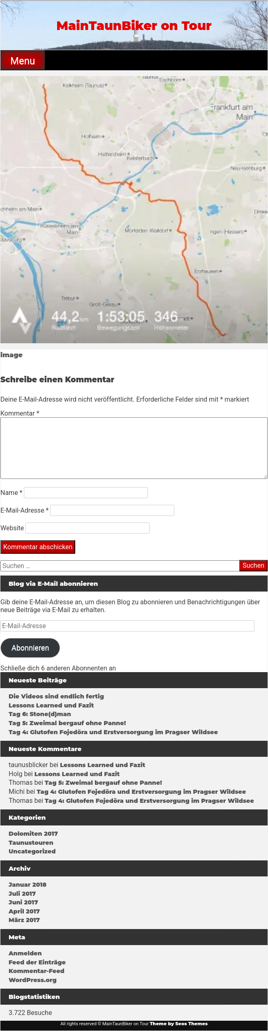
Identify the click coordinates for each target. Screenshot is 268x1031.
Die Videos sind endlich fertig (56, 696)
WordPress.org (33, 980)
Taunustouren (31, 842)
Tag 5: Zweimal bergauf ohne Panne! (67, 723)
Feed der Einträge (37, 962)
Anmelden (25, 953)
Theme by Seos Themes (179, 1023)
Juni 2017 (23, 902)
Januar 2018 (27, 884)
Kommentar (19, 413)
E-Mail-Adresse (24, 510)
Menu (22, 61)
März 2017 (24, 920)
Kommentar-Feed (37, 971)
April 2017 (24, 911)
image (11, 355)
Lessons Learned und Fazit (51, 705)
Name (11, 493)
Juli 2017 (22, 893)
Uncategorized (32, 851)
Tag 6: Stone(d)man (40, 714)
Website (12, 528)
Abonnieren (30, 647)
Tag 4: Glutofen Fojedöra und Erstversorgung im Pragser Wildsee (113, 732)
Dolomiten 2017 (33, 833)
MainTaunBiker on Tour (134, 25)
